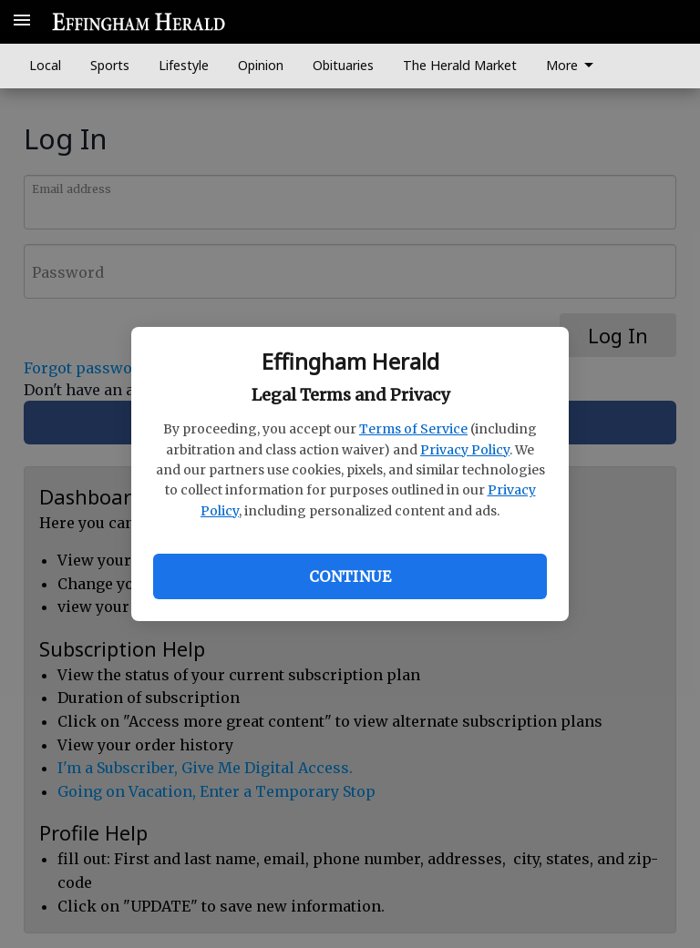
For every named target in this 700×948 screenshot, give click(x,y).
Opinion (260, 65)
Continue (350, 576)
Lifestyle (184, 65)
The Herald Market (460, 65)
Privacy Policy (465, 450)
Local (45, 65)
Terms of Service (413, 429)
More (573, 65)
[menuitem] (574, 66)
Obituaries (343, 65)
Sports (109, 65)
